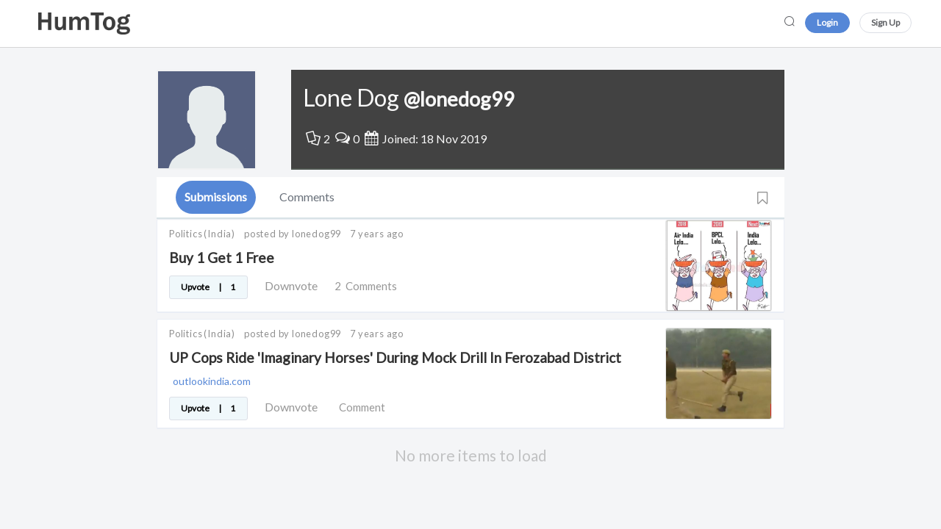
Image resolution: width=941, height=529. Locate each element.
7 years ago (377, 234)
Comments (306, 197)
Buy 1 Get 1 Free (221, 257)
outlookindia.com (212, 381)
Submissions (216, 197)
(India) (219, 234)
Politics (185, 234)
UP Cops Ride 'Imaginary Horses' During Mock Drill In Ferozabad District (395, 357)
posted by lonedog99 (292, 234)
